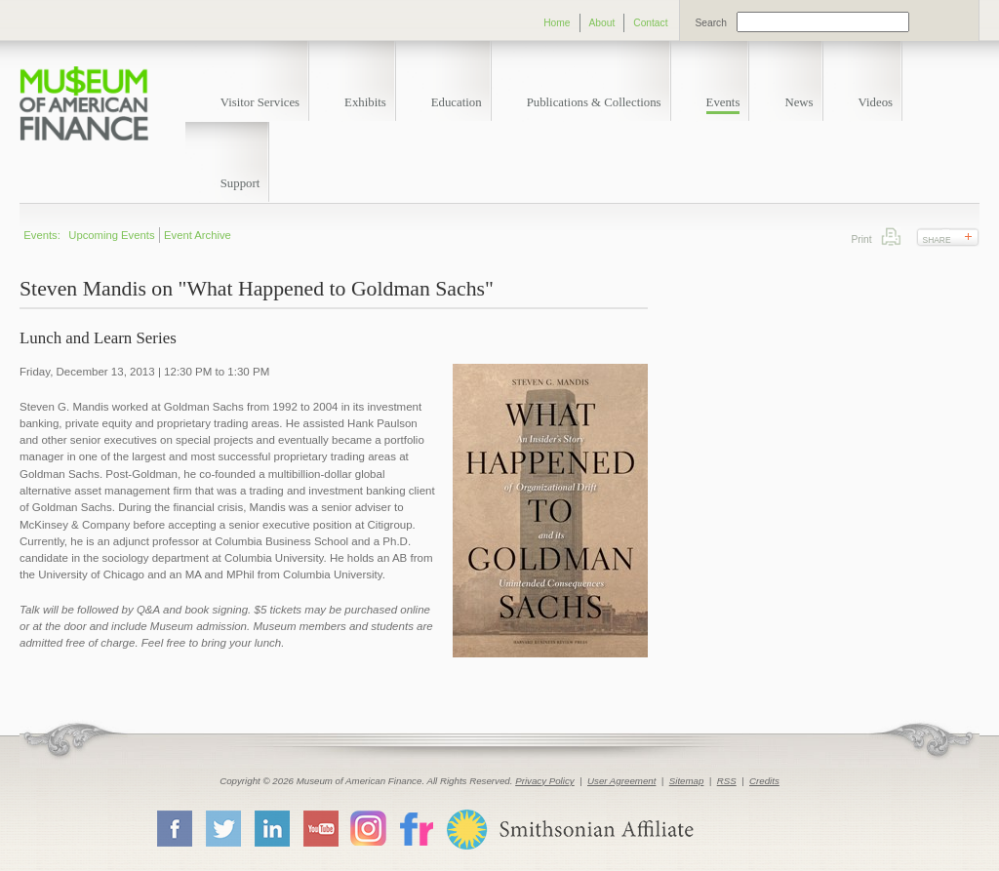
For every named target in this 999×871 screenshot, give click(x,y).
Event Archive (197, 235)
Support (240, 183)
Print (891, 236)
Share (937, 240)
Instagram (368, 828)
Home (556, 23)
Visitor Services (260, 102)
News (798, 102)
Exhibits (365, 102)
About (602, 23)
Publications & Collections (594, 102)
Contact (650, 23)
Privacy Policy (545, 780)
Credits (764, 780)
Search (711, 23)
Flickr (415, 828)
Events (723, 102)
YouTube (320, 828)
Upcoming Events (111, 235)
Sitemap (686, 780)
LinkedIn (271, 828)
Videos (876, 102)
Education (456, 102)
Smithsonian (569, 830)
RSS (727, 780)
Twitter (222, 828)
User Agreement (621, 780)
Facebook (173, 828)
